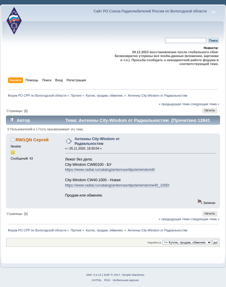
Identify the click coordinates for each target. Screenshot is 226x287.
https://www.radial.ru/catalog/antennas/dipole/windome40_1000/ (117, 185)
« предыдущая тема (174, 104)
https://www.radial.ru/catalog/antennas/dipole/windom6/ (110, 170)
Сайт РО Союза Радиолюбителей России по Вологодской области (150, 11)
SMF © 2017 (112, 274)
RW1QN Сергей (32, 139)
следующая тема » (205, 104)
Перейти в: (154, 242)
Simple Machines (133, 274)
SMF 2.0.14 (93, 274)
